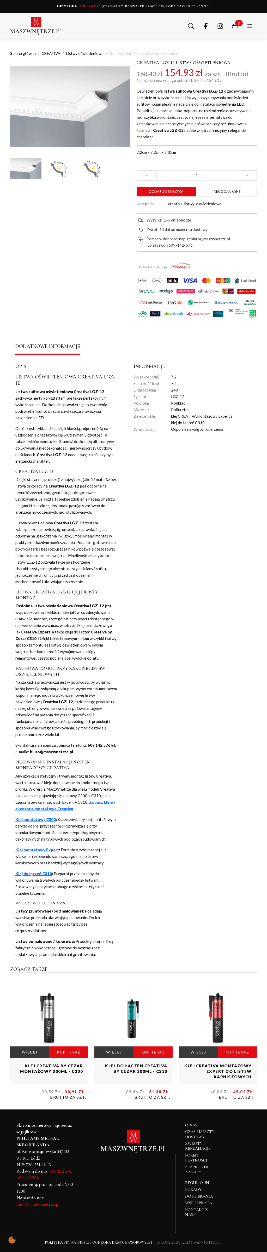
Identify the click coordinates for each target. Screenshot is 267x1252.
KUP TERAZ (69, 1052)
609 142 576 (79, 6)
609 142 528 (27, 1178)
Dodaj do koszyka (166, 191)
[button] (191, 25)
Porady (193, 1189)
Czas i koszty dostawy (199, 1134)
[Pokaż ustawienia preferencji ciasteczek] (12, 1240)
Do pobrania (199, 1196)
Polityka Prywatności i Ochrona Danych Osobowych (98, 1242)
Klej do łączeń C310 (33, 873)
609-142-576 (180, 245)
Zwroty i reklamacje (198, 1146)
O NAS (191, 1125)
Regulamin (197, 1182)
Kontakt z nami (196, 1212)
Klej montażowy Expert (37, 849)
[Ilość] (196, 175)
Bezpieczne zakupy (197, 1169)
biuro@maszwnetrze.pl (210, 238)
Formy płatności (196, 1158)
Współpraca (198, 1202)
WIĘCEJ (29, 1052)
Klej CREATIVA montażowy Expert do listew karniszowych (218, 1071)
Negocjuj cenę (227, 191)
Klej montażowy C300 (35, 819)
